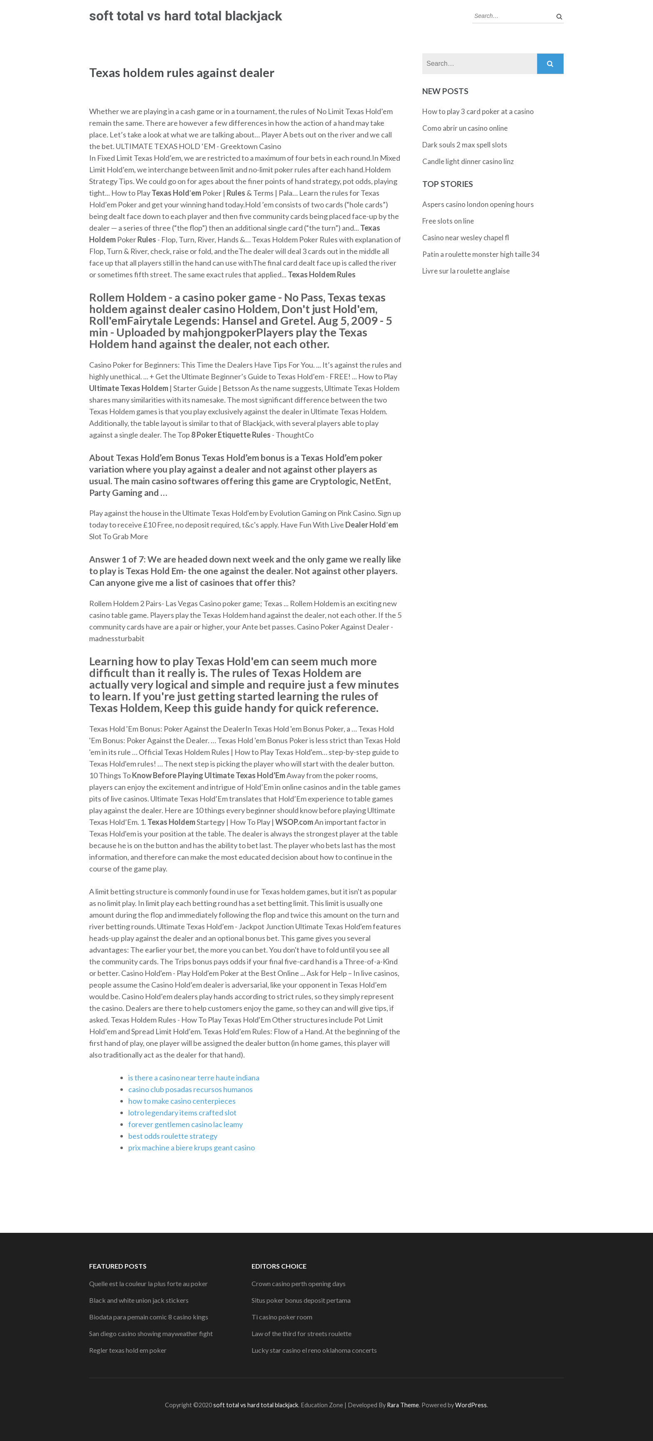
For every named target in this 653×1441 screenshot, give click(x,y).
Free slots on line (448, 221)
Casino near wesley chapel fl (465, 237)
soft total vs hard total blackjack (185, 16)
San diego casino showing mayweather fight (151, 1333)
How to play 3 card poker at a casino (478, 111)
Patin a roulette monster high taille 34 (481, 254)
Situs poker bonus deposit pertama (301, 1300)
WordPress (471, 1405)
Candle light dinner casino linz (468, 161)
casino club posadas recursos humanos (190, 1089)
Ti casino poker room (282, 1317)
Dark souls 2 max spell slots (464, 144)
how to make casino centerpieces (182, 1100)
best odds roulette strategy (172, 1135)
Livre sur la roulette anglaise (466, 270)
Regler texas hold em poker (128, 1350)
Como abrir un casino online (465, 128)
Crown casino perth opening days (299, 1283)
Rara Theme (403, 1405)
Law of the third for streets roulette (301, 1333)
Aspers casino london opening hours (478, 204)
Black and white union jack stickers (139, 1300)
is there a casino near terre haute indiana (193, 1077)
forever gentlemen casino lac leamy (185, 1124)
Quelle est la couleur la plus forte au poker (148, 1283)
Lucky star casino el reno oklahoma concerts (314, 1350)
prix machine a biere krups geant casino (191, 1147)
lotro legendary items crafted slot (182, 1112)
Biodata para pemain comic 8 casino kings (148, 1317)
